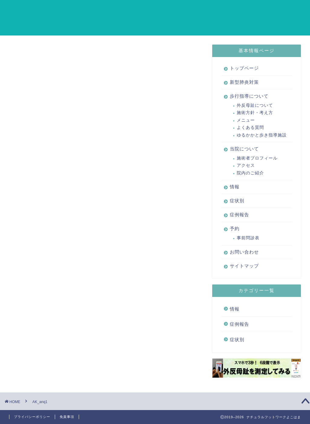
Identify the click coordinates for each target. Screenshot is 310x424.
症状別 (241, 9)
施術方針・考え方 (255, 113)
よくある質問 (250, 127)
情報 (220, 9)
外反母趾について (255, 105)
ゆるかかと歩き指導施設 (262, 135)
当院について (191, 9)
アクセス (246, 165)
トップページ (67, 9)
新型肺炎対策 (105, 9)
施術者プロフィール (257, 158)
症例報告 (267, 9)
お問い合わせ (67, 21)
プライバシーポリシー (32, 417)
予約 (291, 9)
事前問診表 (248, 238)
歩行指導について (148, 9)
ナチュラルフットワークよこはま (25, 17)
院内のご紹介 (250, 173)
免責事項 (67, 417)
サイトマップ (105, 21)
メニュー (246, 120)
